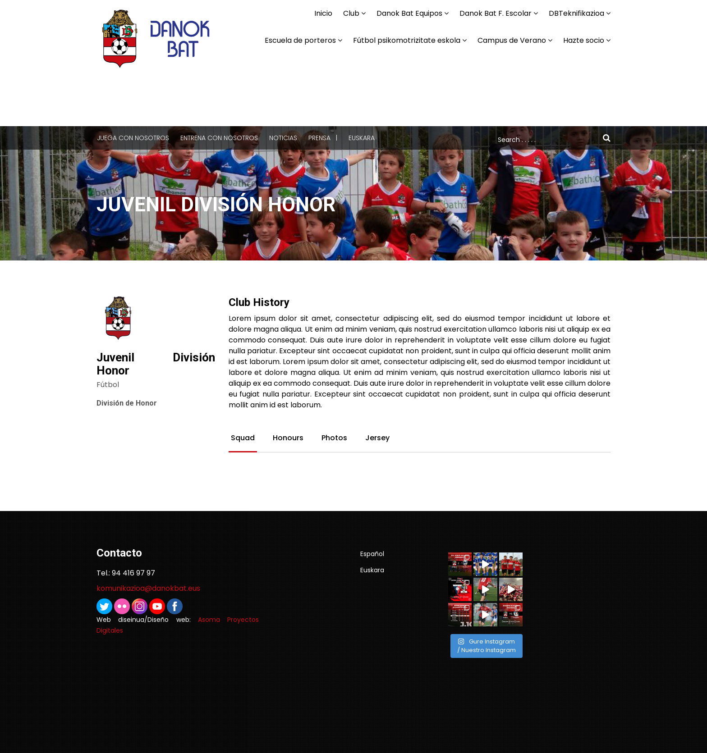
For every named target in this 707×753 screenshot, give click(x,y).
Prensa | (322, 137)
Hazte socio (583, 40)
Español (372, 553)
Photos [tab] (334, 438)
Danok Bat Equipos (409, 13)
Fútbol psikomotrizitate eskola (406, 40)
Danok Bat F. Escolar (495, 13)
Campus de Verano (511, 40)
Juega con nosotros (133, 137)
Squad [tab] (243, 438)
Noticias (283, 137)
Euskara (362, 137)
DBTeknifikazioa (576, 13)
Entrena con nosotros (219, 137)
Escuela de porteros (300, 40)
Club (351, 13)
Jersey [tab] (377, 438)
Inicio (323, 13)
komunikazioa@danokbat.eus (148, 588)
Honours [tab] (288, 438)
